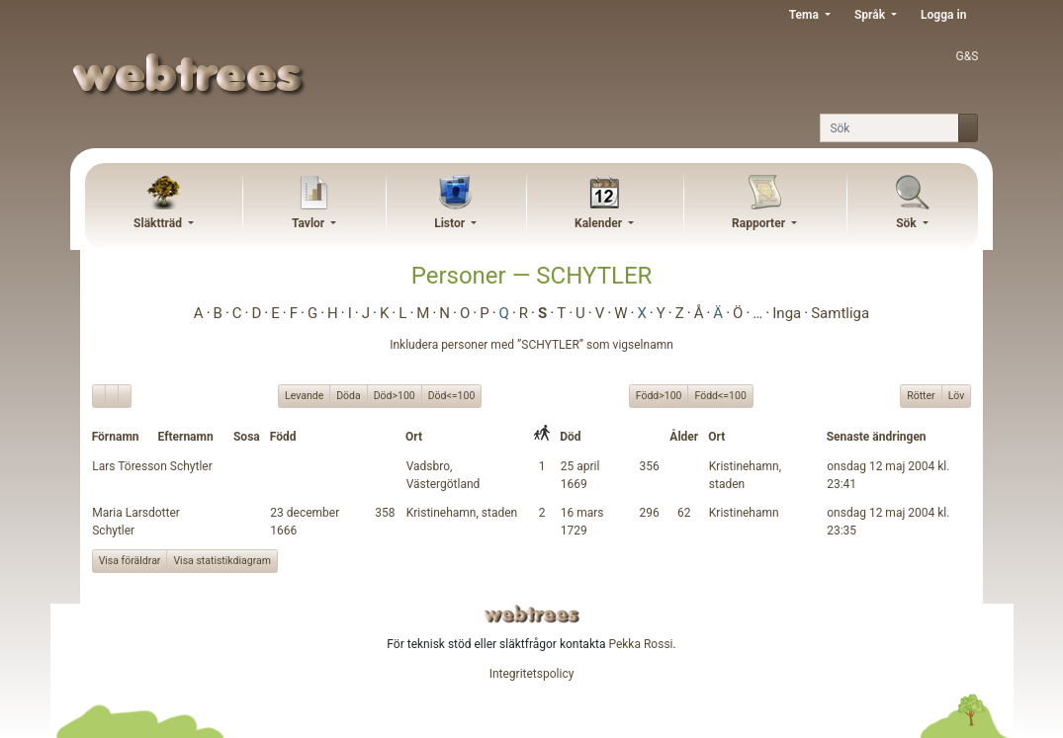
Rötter (920, 395)
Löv (956, 395)
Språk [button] (871, 15)
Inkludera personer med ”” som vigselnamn (531, 345)
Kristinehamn (744, 513)
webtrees (532, 614)
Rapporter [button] (760, 223)
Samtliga (840, 313)
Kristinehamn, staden (462, 513)
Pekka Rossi (640, 644)
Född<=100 (720, 395)
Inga (786, 313)
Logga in (943, 15)
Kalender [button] (600, 223)
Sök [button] (908, 223)
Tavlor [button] (309, 223)
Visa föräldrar (130, 560)
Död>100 (394, 395)
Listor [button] (451, 223)
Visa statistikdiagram (222, 560)
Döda (348, 395)
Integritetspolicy (532, 674)
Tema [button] (805, 15)
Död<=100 (452, 395)
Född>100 (659, 395)
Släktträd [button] (159, 223)
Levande (304, 395)
